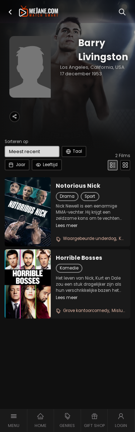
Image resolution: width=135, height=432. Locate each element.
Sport (90, 196)
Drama (67, 196)
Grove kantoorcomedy (86, 310)
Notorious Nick (78, 186)
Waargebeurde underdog (89, 238)
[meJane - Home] (38, 11)
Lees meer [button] (66, 225)
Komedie (69, 268)
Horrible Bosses (79, 258)
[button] (10, 12)
